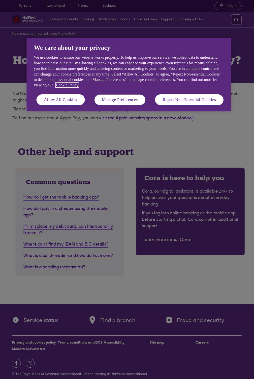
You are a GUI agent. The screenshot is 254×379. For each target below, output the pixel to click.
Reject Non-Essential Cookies (189, 100)
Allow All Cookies (60, 100)
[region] (129, 74)
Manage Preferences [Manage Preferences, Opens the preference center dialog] (120, 100)
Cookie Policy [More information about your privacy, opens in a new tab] (67, 85)
